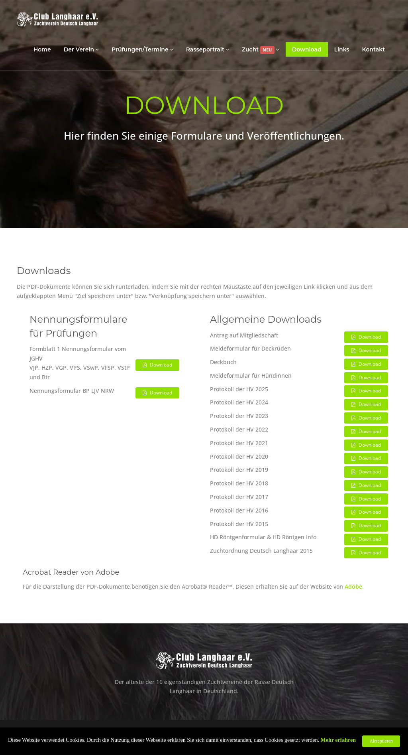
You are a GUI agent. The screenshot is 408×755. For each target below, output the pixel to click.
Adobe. (354, 586)
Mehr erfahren (338, 740)
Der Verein (81, 49)
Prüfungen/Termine (142, 49)
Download (307, 49)
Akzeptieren (381, 741)
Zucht (260, 49)
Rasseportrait (207, 49)
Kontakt (373, 49)
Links (341, 49)
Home (42, 49)
